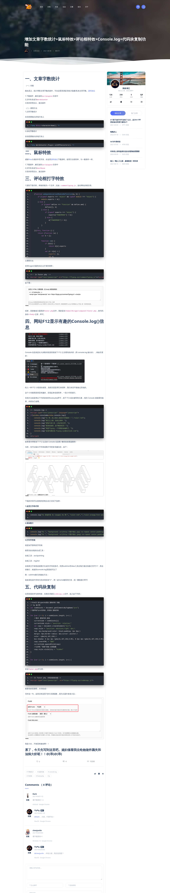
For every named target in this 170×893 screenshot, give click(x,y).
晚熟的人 (113, 132)
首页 (41, 7)
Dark (35, 794)
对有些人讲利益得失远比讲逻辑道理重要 (125, 151)
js (49, 776)
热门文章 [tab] (134, 113)
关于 (86, 7)
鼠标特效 (41, 772)
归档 (49, 7)
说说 (64, 7)
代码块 (30, 776)
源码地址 (91, 91)
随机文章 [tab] (118, 113)
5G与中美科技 (115, 141)
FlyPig (37, 810)
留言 (79, 7)
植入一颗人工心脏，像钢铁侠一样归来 (124, 161)
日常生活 (36, 51)
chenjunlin (37, 830)
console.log (53, 772)
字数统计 (31, 772)
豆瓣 (71, 7)
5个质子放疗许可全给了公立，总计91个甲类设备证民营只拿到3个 (125, 121)
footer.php (40, 776)
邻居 (56, 7)
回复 (27, 800)
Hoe (30, 159)
